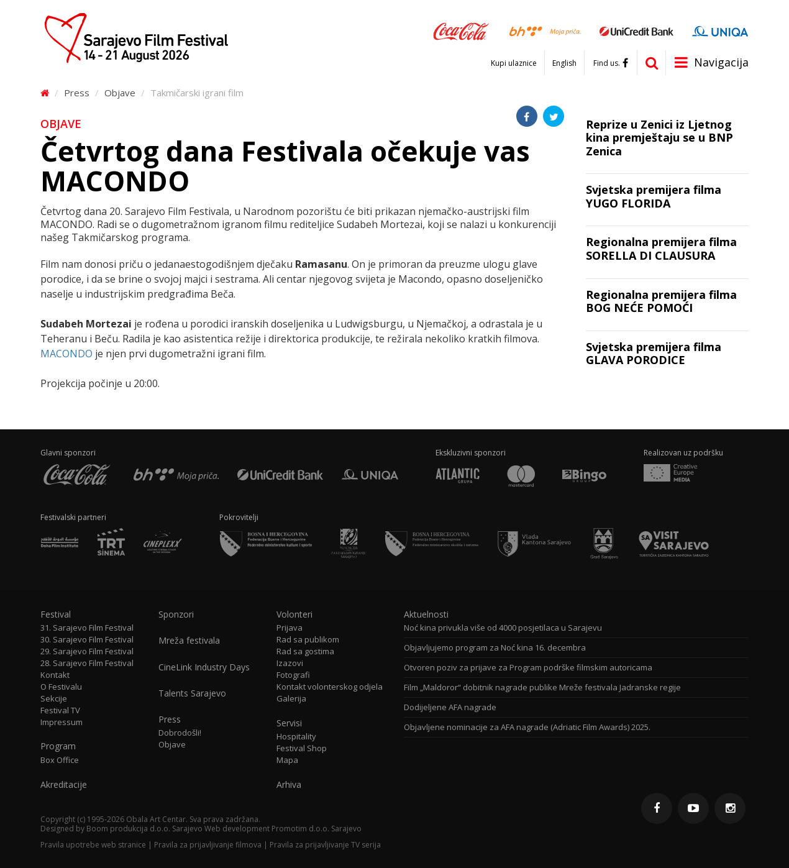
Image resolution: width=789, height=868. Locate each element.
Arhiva (288, 784)
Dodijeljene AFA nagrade (450, 707)
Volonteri (294, 614)
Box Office (59, 760)
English (564, 63)
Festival (55, 614)
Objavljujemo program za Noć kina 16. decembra (495, 647)
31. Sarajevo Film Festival (87, 628)
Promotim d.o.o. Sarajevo (316, 828)
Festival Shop (301, 748)
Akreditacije (63, 784)
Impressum (61, 722)
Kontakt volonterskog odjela (329, 687)
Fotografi (293, 675)
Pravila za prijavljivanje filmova (208, 844)
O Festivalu (61, 687)
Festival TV (60, 710)
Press (76, 92)
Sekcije (53, 698)
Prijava (289, 628)
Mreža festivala (189, 640)
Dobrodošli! (179, 733)
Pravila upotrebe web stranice (93, 844)
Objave (119, 92)
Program (58, 746)
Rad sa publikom (307, 639)
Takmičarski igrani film (197, 92)
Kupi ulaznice (514, 63)
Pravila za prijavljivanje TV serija (325, 844)
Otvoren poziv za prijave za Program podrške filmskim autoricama (528, 667)
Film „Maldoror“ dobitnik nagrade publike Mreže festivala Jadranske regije (542, 687)
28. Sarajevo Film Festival (87, 663)
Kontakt (55, 675)
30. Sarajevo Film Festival (87, 639)
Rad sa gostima (305, 651)
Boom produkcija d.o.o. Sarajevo (144, 828)
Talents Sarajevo (192, 693)
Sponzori (176, 614)
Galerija (291, 698)
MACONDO (66, 353)
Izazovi (289, 663)
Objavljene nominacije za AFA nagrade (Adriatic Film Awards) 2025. (527, 727)
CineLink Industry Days (204, 667)
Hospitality (296, 736)
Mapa (287, 760)
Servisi (289, 723)
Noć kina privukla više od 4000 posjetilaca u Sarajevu (503, 628)
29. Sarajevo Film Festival (87, 651)
